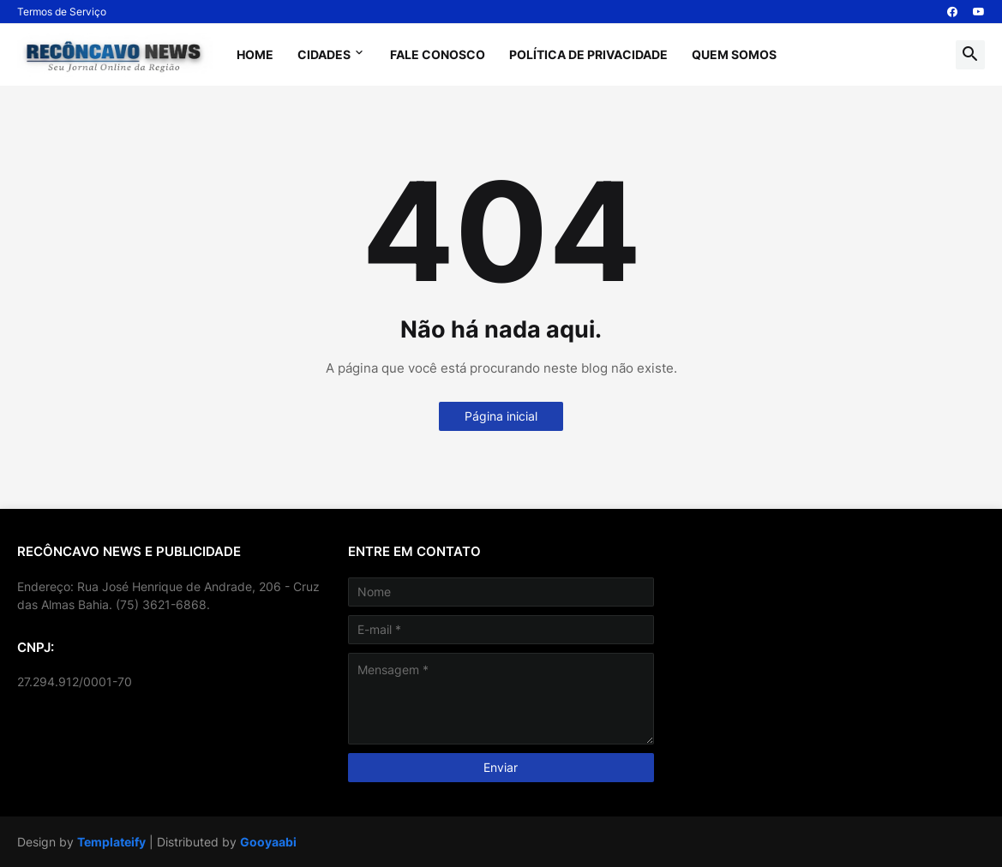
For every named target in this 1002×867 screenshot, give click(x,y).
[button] (970, 54)
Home (255, 54)
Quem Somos (734, 54)
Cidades (324, 54)
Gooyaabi (268, 841)
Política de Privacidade (588, 54)
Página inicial (501, 416)
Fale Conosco (437, 54)
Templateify (111, 841)
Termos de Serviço (61, 11)
